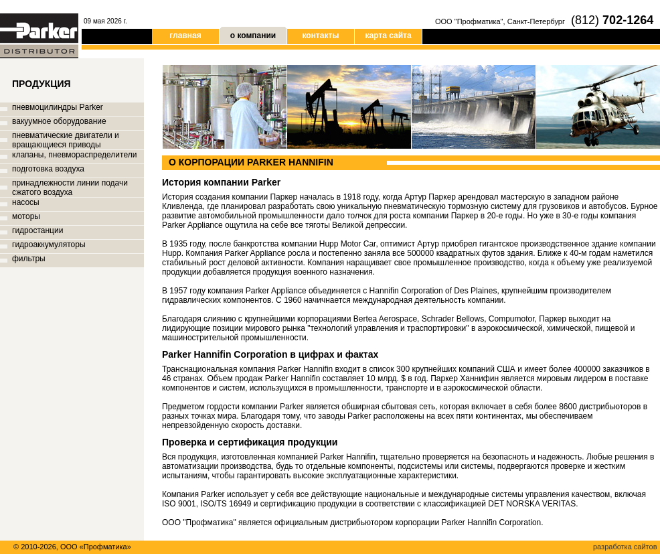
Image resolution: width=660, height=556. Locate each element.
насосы (25, 202)
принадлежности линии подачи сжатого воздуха (70, 187)
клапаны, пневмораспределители (74, 154)
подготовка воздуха (48, 168)
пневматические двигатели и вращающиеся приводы (65, 140)
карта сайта (388, 35)
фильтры (29, 258)
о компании (253, 33)
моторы (26, 216)
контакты (320, 35)
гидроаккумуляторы (49, 244)
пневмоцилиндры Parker (57, 107)
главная (185, 35)
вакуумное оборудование (59, 121)
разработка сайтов (625, 547)
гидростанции (37, 230)
